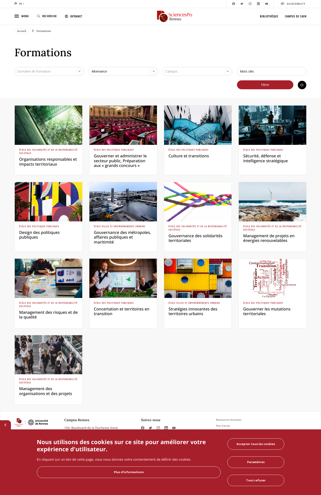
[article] (48, 140)
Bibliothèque (269, 16)
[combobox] (49, 71)
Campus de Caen (296, 16)
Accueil (22, 31)
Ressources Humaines (229, 420)
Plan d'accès (223, 426)
